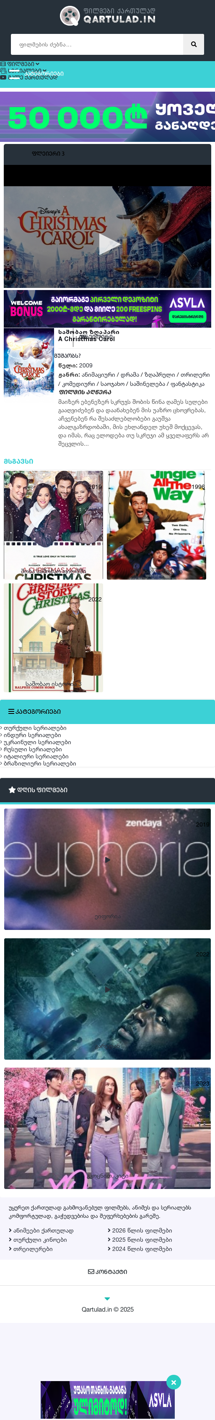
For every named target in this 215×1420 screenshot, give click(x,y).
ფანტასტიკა (188, 400)
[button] (107, 261)
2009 (86, 382)
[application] (107, 261)
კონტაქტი (107, 1369)
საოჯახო (112, 400)
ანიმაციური (98, 391)
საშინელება (147, 400)
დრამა (130, 391)
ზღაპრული (160, 391)
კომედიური (78, 400)
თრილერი (195, 391)
